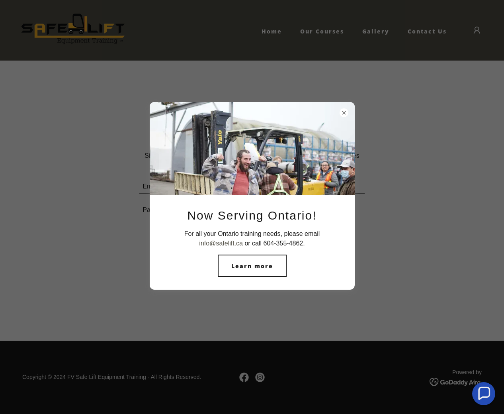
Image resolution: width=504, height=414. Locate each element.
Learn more (252, 266)
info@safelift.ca (221, 243)
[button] (483, 393)
